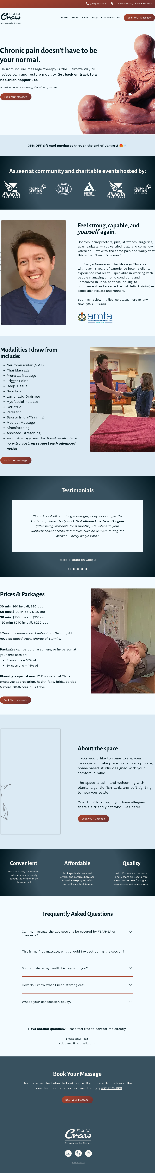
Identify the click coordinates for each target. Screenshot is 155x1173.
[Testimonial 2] (78, 569)
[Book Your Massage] (139, 17)
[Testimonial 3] (82, 569)
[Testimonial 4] (74, 569)
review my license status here (114, 299)
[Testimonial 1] (69, 569)
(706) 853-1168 (110, 1088)
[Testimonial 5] (86, 569)
